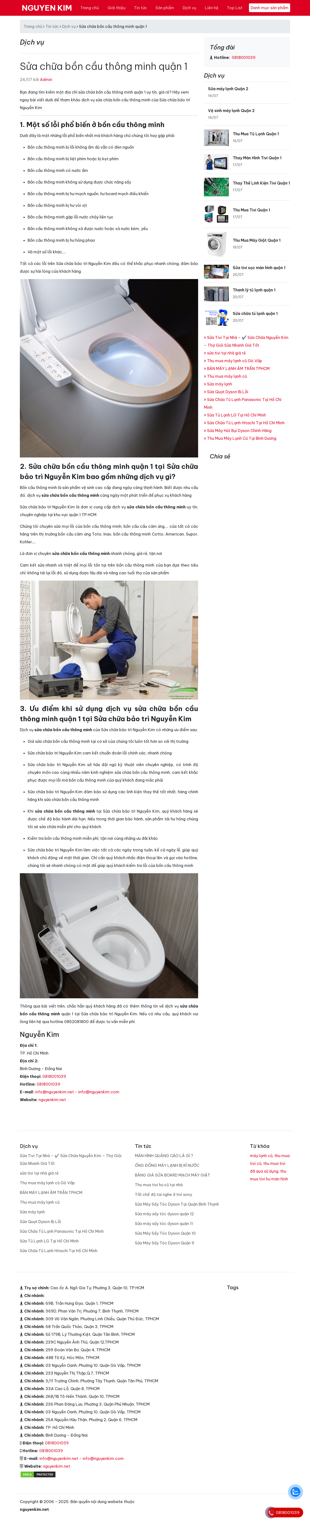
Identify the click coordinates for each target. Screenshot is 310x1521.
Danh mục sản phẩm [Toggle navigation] (269, 7)
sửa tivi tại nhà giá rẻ (225, 353)
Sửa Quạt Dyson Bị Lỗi (226, 391)
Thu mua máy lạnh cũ (225, 376)
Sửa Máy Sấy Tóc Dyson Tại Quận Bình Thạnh (177, 1204)
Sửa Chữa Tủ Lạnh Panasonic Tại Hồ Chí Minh (62, 1231)
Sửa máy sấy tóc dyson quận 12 (164, 1213)
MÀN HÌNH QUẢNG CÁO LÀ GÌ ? (164, 1155)
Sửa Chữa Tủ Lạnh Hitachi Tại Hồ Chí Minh (244, 422)
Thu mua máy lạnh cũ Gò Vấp (233, 360)
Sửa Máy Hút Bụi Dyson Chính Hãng (237, 430)
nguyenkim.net (52, 1099)
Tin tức (140, 7)
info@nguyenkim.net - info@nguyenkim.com (77, 1091)
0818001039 (54, 1076)
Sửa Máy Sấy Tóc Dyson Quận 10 (165, 1233)
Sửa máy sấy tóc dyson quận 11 (164, 1223)
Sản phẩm (164, 7)
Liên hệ (211, 7)
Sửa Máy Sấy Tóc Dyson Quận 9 (164, 1243)
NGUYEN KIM (47, 8)
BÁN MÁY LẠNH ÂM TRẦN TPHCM (237, 368)
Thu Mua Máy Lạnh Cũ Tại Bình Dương (240, 438)
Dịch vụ (189, 7)
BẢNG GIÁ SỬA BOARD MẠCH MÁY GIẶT (172, 1175)
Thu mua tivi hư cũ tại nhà (159, 1184)
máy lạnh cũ (261, 1155)
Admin (46, 79)
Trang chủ (89, 7)
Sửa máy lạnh (218, 384)
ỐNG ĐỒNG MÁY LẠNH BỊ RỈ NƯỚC (167, 1165)
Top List (234, 7)
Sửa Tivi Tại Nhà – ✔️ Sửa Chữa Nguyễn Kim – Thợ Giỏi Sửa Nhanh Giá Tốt (71, 1159)
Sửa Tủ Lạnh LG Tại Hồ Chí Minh (235, 415)
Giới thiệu (116, 7)
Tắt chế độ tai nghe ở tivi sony (163, 1194)
